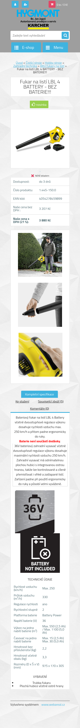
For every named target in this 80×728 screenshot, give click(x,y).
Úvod (19, 62)
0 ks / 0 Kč (62, 5)
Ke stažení (22, 401)
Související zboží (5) (50, 401)
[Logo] (37, 19)
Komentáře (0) (39, 408)
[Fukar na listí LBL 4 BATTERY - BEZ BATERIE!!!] (40, 257)
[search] (65, 35)
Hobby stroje (53, 62)
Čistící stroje (34, 62)
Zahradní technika (25, 65)
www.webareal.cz (53, 704)
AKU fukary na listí (52, 65)
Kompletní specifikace (39, 394)
